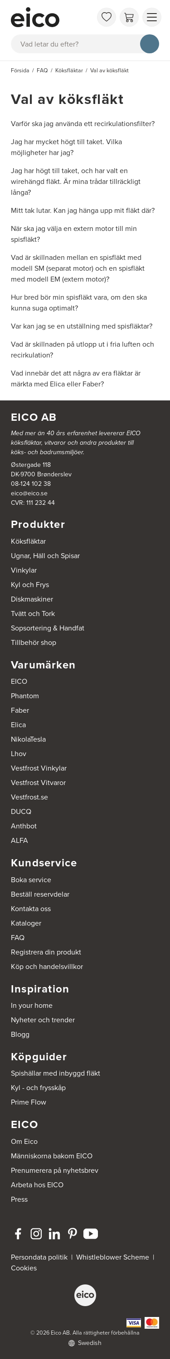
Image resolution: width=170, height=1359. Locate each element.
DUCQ (21, 811)
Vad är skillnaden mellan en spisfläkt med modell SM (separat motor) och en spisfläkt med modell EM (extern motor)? (78, 268)
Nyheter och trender (43, 1020)
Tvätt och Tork (33, 613)
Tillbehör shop (33, 642)
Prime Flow (28, 1102)
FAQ (17, 937)
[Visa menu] (151, 17)
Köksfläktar (28, 541)
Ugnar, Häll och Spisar (45, 555)
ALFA (19, 840)
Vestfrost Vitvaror (38, 782)
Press (19, 1199)
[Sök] (149, 43)
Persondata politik (39, 1257)
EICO (19, 681)
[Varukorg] (129, 17)
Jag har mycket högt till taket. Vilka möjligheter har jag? (66, 147)
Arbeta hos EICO (37, 1185)
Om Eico (24, 1141)
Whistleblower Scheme (112, 1257)
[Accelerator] (51, 17)
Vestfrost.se (29, 797)
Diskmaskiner (32, 599)
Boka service (31, 880)
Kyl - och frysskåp (38, 1087)
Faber (20, 710)
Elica (18, 724)
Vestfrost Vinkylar (39, 768)
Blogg (20, 1034)
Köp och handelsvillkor (47, 966)
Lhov (18, 753)
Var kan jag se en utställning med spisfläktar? (81, 326)
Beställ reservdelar (40, 894)
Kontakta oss (31, 908)
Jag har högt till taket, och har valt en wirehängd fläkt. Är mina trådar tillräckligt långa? (76, 181)
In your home (32, 1005)
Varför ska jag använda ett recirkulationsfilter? (83, 123)
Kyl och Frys (30, 584)
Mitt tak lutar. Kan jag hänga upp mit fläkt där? (83, 210)
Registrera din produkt (46, 952)
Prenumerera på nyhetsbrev (54, 1170)
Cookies (24, 1268)
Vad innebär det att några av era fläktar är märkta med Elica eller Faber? (76, 378)
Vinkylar (24, 570)
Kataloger (26, 923)
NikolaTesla (28, 739)
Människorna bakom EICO (51, 1156)
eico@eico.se (29, 493)
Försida (20, 70)
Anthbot (24, 826)
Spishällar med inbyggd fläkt (55, 1073)
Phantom (25, 696)
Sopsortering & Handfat (47, 628)
